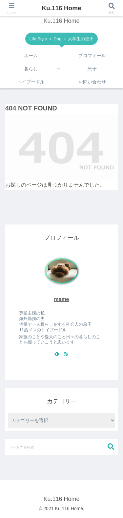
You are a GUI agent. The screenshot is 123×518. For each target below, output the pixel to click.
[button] (111, 447)
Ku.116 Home (61, 8)
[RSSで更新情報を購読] (66, 353)
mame (61, 299)
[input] (61, 447)
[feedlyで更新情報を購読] (56, 353)
